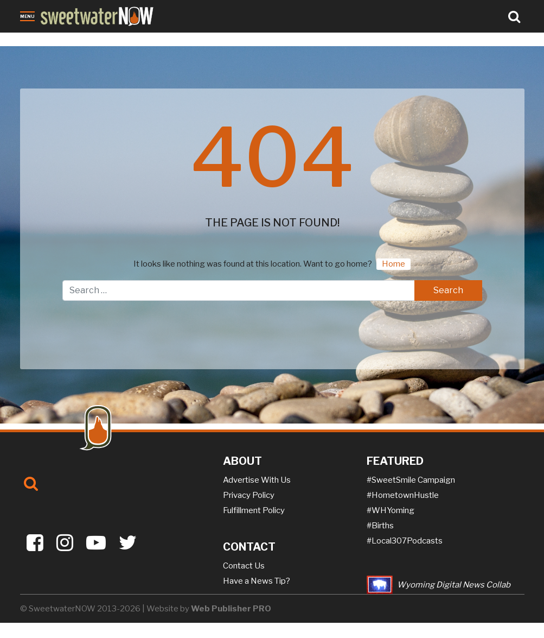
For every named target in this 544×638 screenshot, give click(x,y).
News (31, 40)
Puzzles (251, 40)
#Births (380, 525)
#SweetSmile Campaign (411, 480)
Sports (160, 40)
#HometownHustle (403, 495)
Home (393, 264)
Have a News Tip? (256, 581)
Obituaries (68, 40)
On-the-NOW (205, 40)
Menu (27, 16)
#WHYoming (390, 510)
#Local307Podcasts (405, 541)
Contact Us (244, 566)
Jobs (133, 40)
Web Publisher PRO (231, 609)
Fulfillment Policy (254, 510)
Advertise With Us (257, 480)
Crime (106, 40)
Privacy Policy (248, 495)
